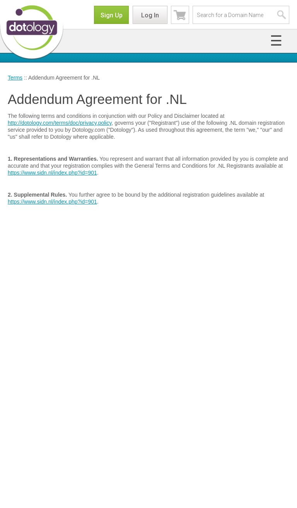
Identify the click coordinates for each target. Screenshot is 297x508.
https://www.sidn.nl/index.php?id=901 (52, 173)
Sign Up (112, 15)
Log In (150, 15)
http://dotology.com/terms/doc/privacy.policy (59, 123)
